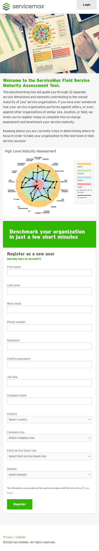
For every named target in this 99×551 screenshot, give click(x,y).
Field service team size (21, 450)
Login (86, 4)
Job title (12, 377)
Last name (13, 285)
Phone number (16, 322)
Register (19, 504)
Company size (16, 432)
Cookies (20, 537)
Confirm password (18, 358)
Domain (12, 468)
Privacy (8, 537)
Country (12, 413)
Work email (14, 303)
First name (14, 266)
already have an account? (24, 258)
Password (13, 340)
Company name (17, 395)
